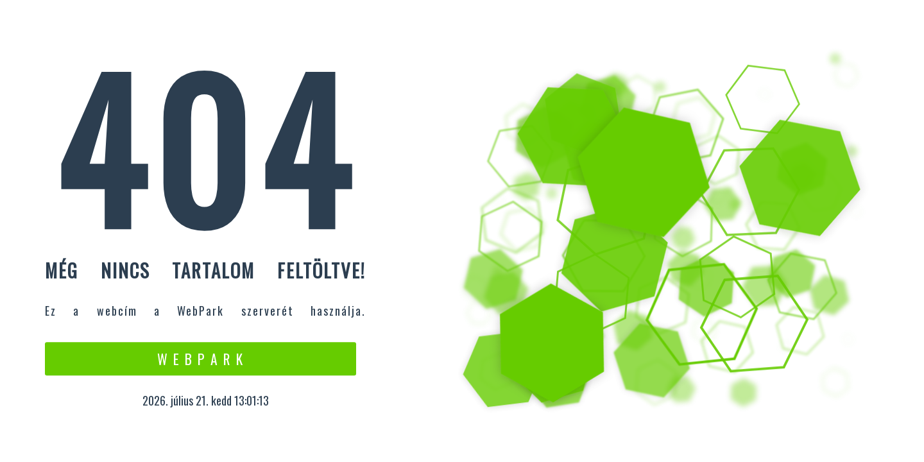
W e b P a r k (200, 358)
